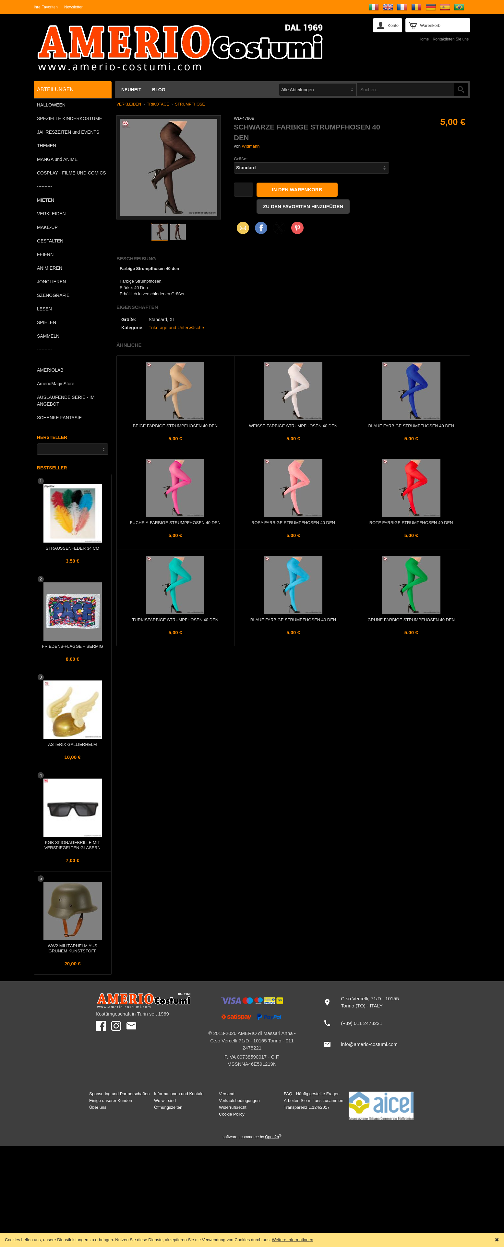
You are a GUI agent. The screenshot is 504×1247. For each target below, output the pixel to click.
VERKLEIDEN (51, 213)
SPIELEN (46, 322)
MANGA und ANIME (57, 159)
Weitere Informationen (292, 1239)
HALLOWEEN (51, 104)
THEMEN (46, 145)
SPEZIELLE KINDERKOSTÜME (69, 118)
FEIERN (45, 254)
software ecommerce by (252, 1137)
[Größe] (311, 168)
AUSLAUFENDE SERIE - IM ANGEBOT (65, 401)
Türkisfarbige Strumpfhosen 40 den (175, 619)
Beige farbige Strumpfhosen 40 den (175, 425)
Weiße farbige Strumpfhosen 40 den (293, 425)
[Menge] (243, 189)
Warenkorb (430, 25)
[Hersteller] (72, 449)
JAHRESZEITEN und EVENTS (68, 132)
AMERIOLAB (50, 370)
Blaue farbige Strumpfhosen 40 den (411, 425)
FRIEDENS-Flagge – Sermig (72, 646)
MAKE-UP (47, 227)
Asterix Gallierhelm (72, 744)
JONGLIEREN (51, 281)
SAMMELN (48, 336)
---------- (44, 186)
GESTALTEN (50, 240)
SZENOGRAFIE (53, 295)
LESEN (44, 308)
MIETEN (45, 200)
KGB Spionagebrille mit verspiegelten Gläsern (72, 845)
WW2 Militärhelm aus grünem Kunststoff (72, 948)
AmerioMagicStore (55, 383)
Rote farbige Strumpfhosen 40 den (411, 522)
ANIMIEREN (49, 268)
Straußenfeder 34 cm (72, 548)
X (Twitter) (279, 230)
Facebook (261, 227)
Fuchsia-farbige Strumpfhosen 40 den (175, 522)
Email (241, 227)
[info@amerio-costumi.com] (363, 1044)
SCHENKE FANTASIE (59, 417)
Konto (393, 25)
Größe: (241, 158)
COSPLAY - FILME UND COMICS (71, 172)
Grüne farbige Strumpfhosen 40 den (411, 619)
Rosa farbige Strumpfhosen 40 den (293, 522)
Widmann (251, 146)
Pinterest (297, 227)
